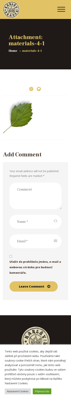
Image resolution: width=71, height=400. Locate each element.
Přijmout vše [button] (42, 391)
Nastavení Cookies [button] (18, 391)
